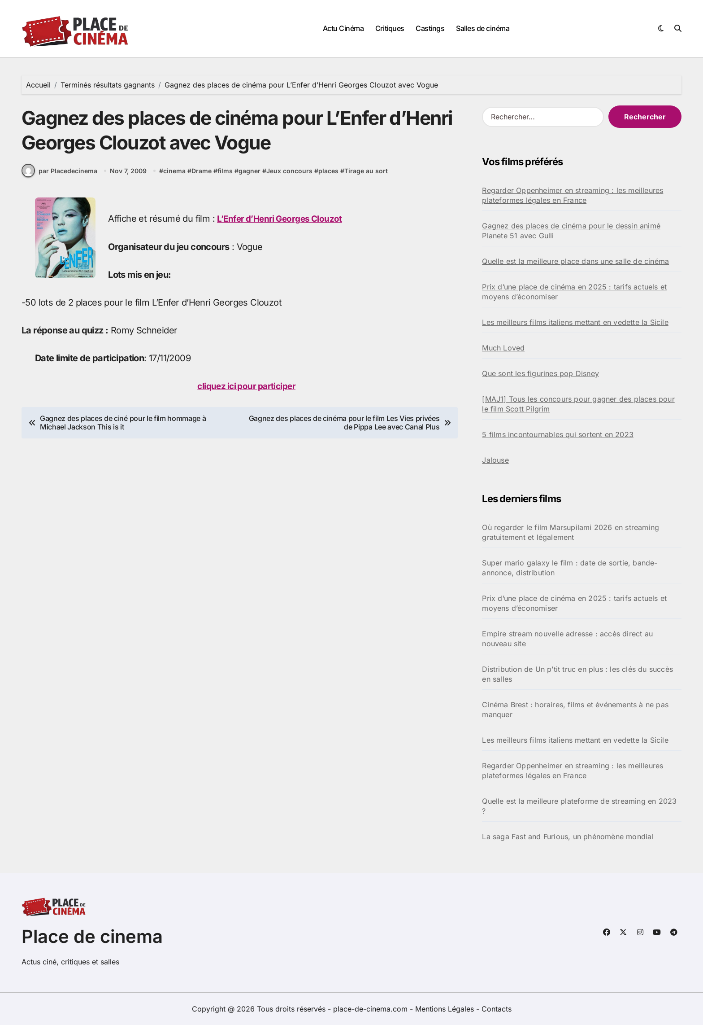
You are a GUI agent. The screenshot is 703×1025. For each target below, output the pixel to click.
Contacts (497, 1008)
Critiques (389, 28)
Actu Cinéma (343, 28)
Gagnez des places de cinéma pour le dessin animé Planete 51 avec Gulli (571, 230)
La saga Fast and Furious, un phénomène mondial (567, 836)
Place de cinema (92, 936)
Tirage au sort (367, 179)
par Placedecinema (59, 179)
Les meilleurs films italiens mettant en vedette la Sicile (575, 322)
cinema (175, 179)
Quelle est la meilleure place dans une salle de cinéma (575, 261)
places (329, 179)
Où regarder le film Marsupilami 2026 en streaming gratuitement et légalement (570, 532)
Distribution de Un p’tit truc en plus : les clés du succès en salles (577, 674)
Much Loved (503, 347)
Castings (430, 28)
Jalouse (495, 460)
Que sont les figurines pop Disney (540, 373)
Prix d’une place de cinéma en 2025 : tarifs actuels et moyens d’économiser (574, 291)
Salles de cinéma (482, 28)
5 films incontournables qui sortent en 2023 (558, 434)
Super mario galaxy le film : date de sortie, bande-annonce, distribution (569, 567)
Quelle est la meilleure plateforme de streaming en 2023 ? (579, 806)
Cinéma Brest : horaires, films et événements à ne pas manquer (575, 709)
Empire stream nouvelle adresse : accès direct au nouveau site (567, 638)
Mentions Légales (445, 1008)
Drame (202, 179)
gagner (250, 179)
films (226, 179)
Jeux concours (290, 179)
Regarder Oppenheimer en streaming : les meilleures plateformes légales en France (572, 195)
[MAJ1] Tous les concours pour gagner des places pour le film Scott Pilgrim (578, 403)
